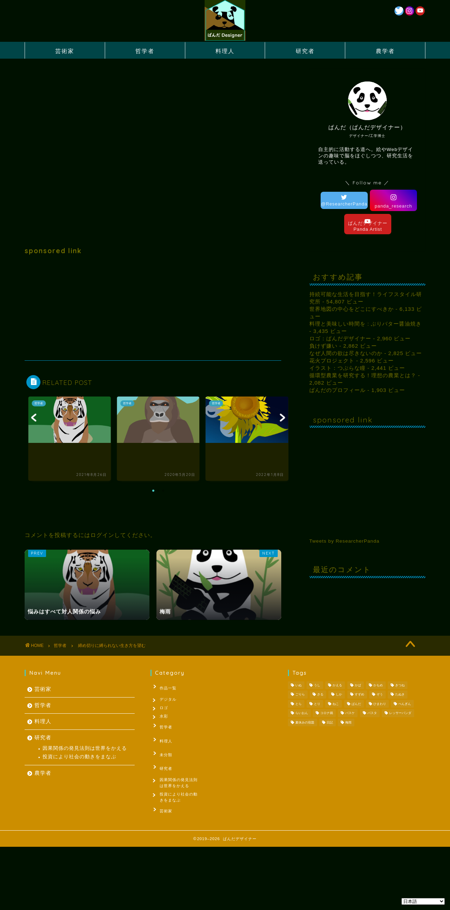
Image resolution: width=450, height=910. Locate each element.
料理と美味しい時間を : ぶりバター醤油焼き (365, 324)
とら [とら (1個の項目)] (298, 704)
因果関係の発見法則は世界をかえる (85, 748)
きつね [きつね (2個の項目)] (400, 685)
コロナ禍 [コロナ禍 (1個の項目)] (326, 713)
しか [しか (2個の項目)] (339, 694)
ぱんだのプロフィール (337, 390)
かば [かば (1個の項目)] (358, 685)
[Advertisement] (152, 307)
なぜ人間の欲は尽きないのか (345, 353)
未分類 (162, 751)
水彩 (165, 719)
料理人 (225, 50)
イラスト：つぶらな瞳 (337, 368)
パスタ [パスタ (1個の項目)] (372, 713)
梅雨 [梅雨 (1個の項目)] (348, 722)
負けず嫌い (323, 346)
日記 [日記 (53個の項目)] (330, 722)
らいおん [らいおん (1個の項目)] (301, 713)
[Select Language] (423, 901)
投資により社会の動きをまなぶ (79, 756)
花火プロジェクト (331, 361)
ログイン (102, 535)
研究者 (305, 50)
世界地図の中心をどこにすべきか (351, 309)
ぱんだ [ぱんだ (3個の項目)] (356, 704)
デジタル (169, 697)
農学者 (385, 50)
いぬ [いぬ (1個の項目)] (298, 685)
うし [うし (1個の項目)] (317, 685)
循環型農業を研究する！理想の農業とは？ (362, 375)
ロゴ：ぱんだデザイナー (340, 338)
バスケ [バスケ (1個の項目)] (350, 713)
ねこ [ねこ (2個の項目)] (336, 704)
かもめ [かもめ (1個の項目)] (378, 685)
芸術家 (64, 50)
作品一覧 (164, 687)
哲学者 (144, 50)
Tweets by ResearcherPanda (344, 541)
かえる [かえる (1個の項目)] (337, 685)
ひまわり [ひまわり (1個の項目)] (379, 704)
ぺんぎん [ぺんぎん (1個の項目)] (404, 704)
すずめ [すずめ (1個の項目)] (359, 694)
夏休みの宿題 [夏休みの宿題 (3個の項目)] (304, 722)
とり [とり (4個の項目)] (317, 704)
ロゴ (165, 708)
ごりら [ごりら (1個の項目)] (300, 694)
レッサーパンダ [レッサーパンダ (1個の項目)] (400, 713)
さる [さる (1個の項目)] (320, 694)
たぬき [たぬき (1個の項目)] (400, 694)
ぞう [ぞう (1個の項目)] (380, 694)
